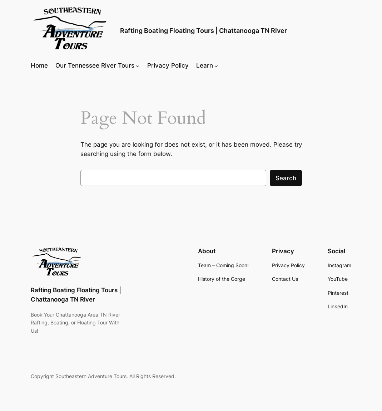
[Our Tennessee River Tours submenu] (137, 65)
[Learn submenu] (216, 65)
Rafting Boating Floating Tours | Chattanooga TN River (203, 30)
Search (286, 178)
